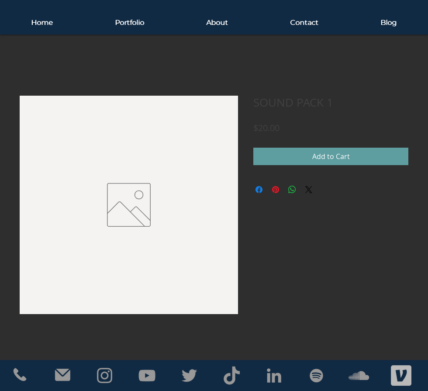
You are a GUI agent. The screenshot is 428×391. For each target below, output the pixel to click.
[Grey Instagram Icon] (104, 375)
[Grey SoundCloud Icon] (359, 375)
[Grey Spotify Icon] (316, 375)
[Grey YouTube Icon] (147, 375)
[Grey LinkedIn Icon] (274, 375)
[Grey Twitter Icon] (189, 375)
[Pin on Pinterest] (275, 189)
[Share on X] (309, 189)
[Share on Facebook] (259, 189)
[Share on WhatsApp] (292, 189)
